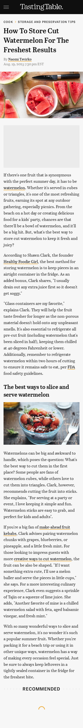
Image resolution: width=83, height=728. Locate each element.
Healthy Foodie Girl (21, 261)
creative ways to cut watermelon (42, 558)
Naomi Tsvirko (20, 59)
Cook (8, 21)
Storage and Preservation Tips (46, 21)
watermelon (14, 187)
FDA (71, 367)
